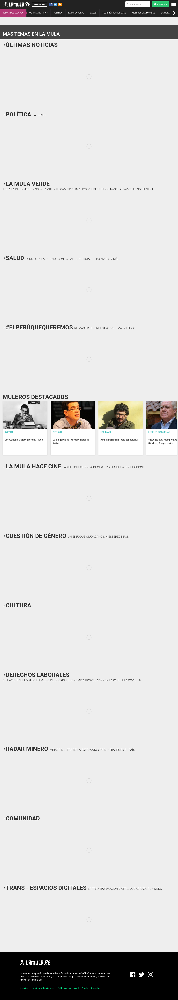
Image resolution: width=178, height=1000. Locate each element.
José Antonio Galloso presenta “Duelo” (24, 439)
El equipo (23, 988)
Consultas (96, 988)
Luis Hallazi (106, 432)
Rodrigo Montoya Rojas (159, 432)
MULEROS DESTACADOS (143, 13)
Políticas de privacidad (68, 988)
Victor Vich (58, 432)
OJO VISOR (9, 432)
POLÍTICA (58, 13)
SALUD (93, 13)
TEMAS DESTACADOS (13, 13)
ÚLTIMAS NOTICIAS (38, 13)
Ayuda (85, 988)
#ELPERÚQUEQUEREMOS (114, 13)
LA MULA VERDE (76, 13)
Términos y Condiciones (43, 988)
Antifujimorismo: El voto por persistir (119, 439)
